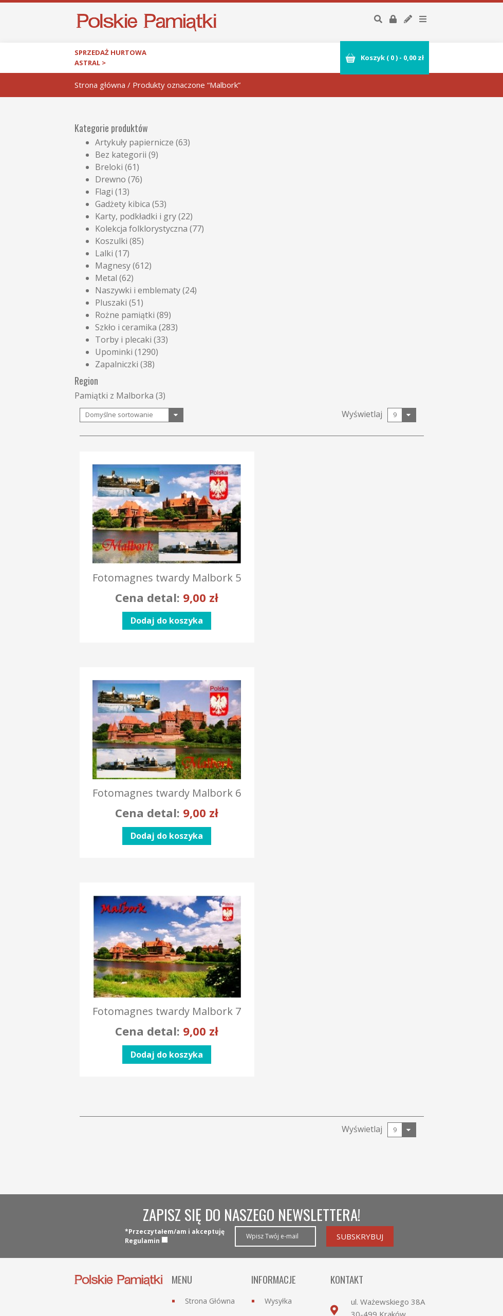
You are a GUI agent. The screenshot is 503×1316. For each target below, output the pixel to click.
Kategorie (201, 1118)
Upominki (114, 352)
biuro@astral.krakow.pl (391, 1172)
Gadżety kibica (122, 204)
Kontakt (198, 1192)
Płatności (280, 1118)
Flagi (104, 191)
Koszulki (111, 241)
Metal (106, 278)
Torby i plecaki (123, 339)
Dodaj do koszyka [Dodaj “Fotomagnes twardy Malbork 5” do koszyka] (162, 628)
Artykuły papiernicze (134, 142)
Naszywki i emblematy (137, 290)
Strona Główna (210, 1100)
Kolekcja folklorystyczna (141, 228)
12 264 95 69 (390, 1155)
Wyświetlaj (362, 414)
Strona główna (99, 85)
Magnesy (113, 265)
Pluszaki (111, 302)
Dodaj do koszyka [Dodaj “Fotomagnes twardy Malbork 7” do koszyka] (162, 853)
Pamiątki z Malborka (114, 395)
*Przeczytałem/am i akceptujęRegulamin (175, 1035)
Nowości (199, 1137)
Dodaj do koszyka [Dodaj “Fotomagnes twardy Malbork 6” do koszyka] (339, 628)
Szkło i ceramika (126, 327)
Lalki (104, 253)
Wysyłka (278, 1100)
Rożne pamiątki (125, 315)
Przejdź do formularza (369, 1204)
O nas (194, 1155)
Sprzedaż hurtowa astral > (110, 57)
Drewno (110, 179)
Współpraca (205, 1174)
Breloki (109, 167)
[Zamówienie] (131, 415)
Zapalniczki (116, 364)
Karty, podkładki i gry (135, 216)
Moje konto (284, 1233)
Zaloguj (277, 1214)
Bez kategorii (120, 154)
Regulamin (282, 1137)
